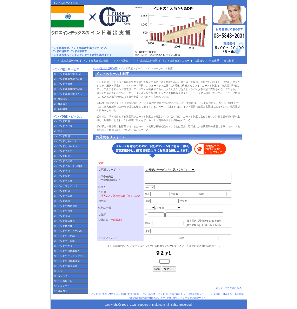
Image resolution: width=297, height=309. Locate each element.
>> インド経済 (62, 136)
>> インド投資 (62, 156)
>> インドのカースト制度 (68, 166)
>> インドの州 (62, 171)
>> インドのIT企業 (64, 241)
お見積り (215, 294)
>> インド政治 (62, 216)
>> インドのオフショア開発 (69, 256)
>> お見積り (60, 99)
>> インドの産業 (63, 181)
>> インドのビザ (63, 126)
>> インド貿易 (62, 201)
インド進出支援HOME (105, 68)
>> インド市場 (62, 121)
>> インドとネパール (65, 141)
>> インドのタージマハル (68, 231)
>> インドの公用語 (64, 236)
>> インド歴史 (62, 176)
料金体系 (227, 294)
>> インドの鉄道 (63, 161)
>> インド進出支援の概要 (68, 79)
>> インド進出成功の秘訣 (68, 89)
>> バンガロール (63, 281)
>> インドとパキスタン (67, 146)
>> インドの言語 (63, 196)
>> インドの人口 (63, 151)
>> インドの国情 (63, 84)
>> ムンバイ (60, 276)
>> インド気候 (62, 191)
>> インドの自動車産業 (67, 260)
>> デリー (59, 271)
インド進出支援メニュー (195, 294)
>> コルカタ (60, 290)
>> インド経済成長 (64, 221)
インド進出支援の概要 (127, 294)
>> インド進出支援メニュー (69, 94)
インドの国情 (148, 294)
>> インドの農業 (63, 211)
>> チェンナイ (62, 285)
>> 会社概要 (60, 109)
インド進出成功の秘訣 (169, 294)
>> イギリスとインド (65, 186)
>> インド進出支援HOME (68, 74)
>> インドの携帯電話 (65, 206)
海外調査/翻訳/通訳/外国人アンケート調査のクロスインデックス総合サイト (167, 297)
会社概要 (239, 294)
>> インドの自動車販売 (67, 251)
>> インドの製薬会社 (65, 266)
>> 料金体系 (60, 104)
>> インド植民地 (63, 226)
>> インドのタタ (63, 246)
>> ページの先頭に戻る (229, 288)
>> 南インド (60, 131)
